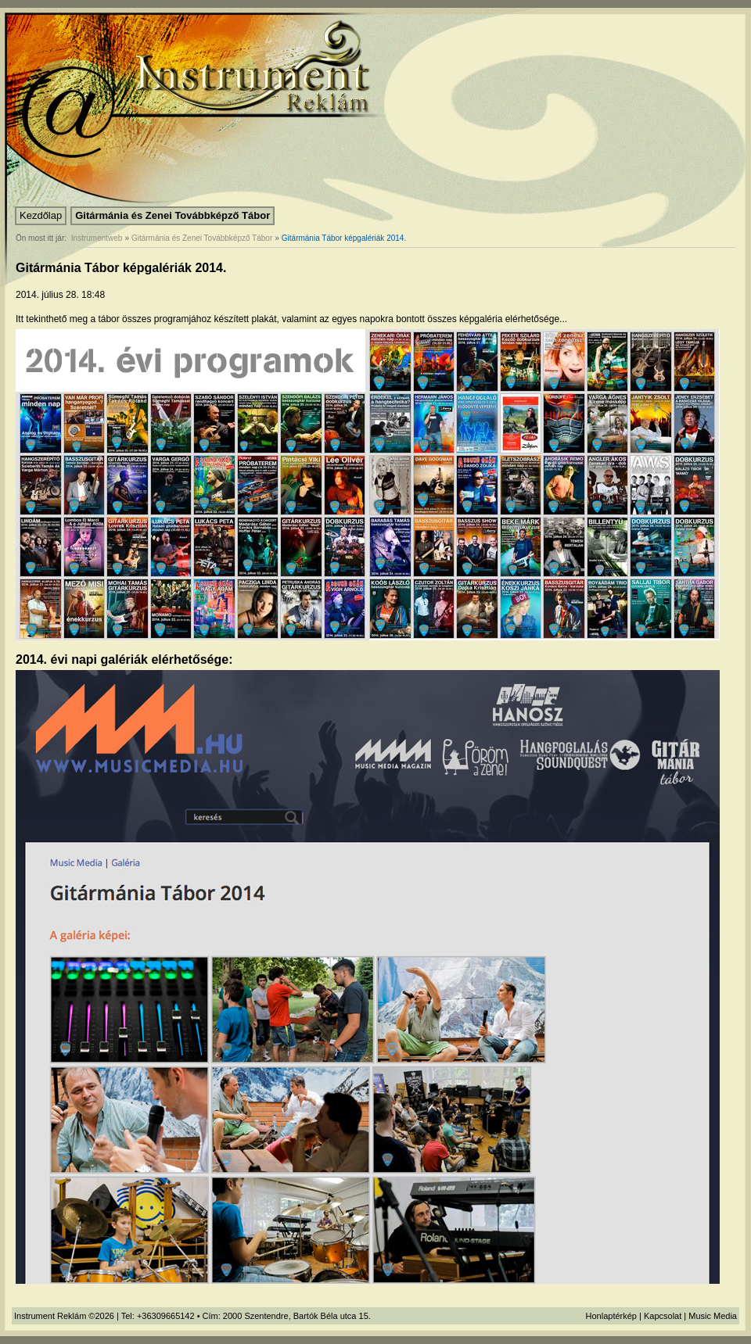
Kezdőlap (41, 215)
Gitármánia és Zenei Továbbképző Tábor (172, 215)
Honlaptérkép (611, 1316)
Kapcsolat (662, 1316)
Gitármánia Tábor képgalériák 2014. (344, 238)
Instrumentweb (97, 238)
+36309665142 (166, 1316)
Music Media (712, 1316)
